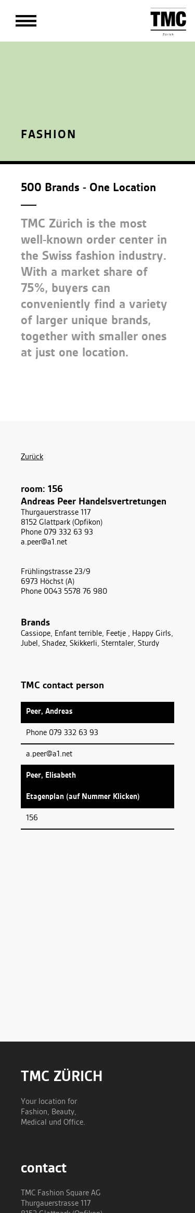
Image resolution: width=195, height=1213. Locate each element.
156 (32, 818)
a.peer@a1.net (44, 542)
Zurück (32, 457)
